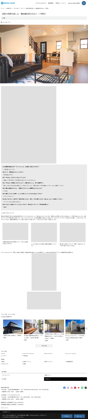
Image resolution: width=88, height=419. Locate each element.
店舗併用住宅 (70, 361)
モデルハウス (5, 363)
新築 (3, 361)
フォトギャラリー (6, 375)
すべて (3, 353)
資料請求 (50, 3)
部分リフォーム (48, 361)
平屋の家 (26, 355)
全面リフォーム (27, 361)
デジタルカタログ (41, 3)
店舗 (25, 363)
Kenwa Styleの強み (74, 3)
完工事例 (4, 379)
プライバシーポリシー (34, 415)
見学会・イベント (61, 3)
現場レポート (48, 375)
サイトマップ (5, 407)
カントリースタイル (71, 353)
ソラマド (4, 355)
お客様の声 (47, 379)
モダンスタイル (48, 353)
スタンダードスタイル (29, 353)
